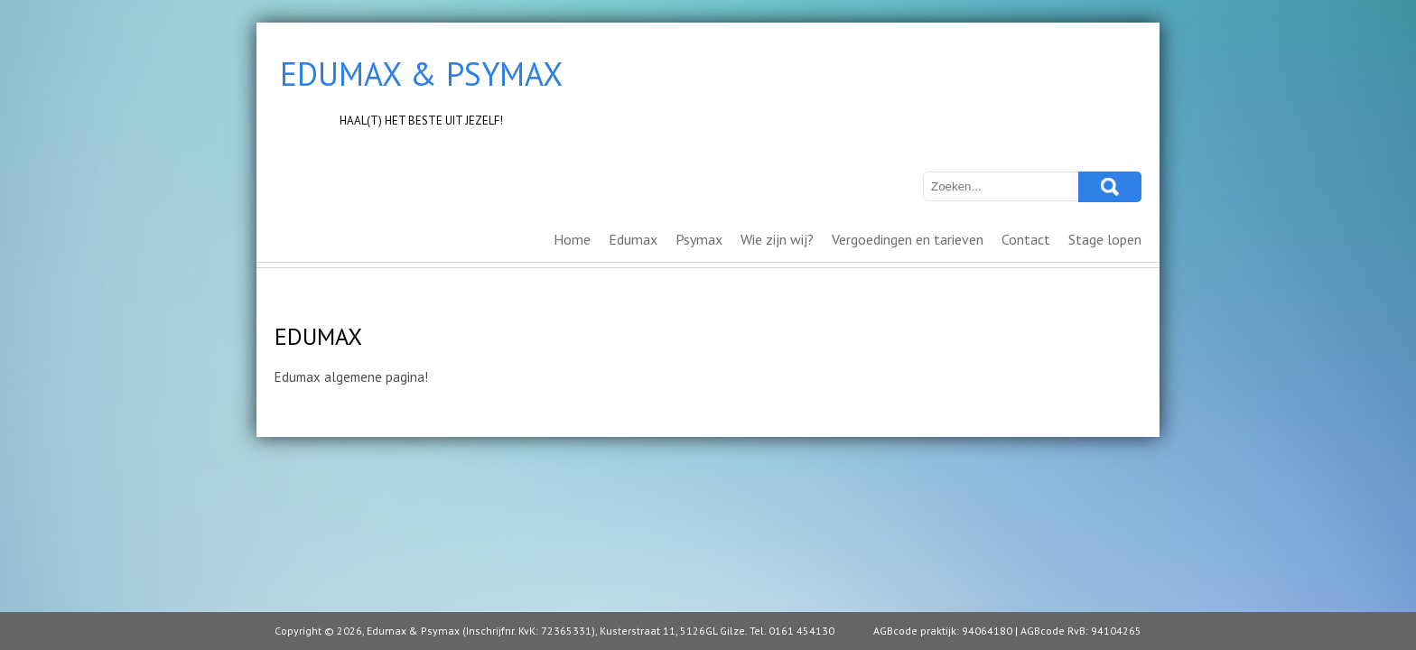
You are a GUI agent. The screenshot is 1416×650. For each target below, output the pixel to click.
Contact (1025, 239)
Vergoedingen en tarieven (907, 239)
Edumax (633, 239)
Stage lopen (1104, 239)
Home (572, 239)
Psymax (698, 239)
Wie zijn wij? (777, 239)
